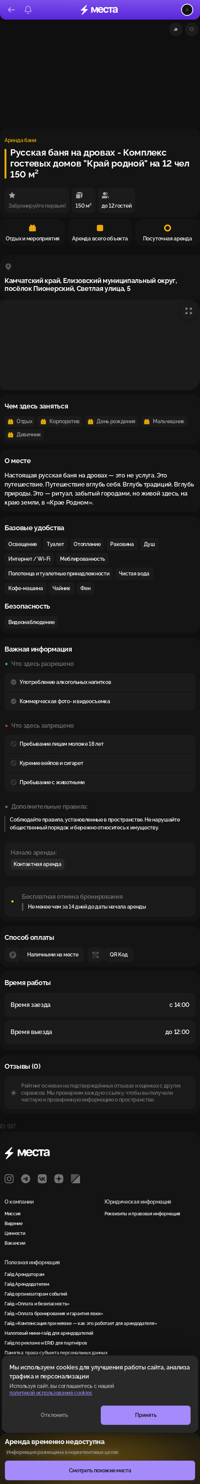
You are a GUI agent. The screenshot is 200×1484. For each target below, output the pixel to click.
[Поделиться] (176, 29)
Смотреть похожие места (100, 1470)
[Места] (99, 10)
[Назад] (11, 10)
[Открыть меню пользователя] (187, 10)
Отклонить (54, 1415)
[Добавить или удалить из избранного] (191, 29)
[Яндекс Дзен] (58, 1178)
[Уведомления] (28, 10)
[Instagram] (9, 1178)
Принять (146, 1415)
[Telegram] (25, 1178)
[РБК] (75, 1178)
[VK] (42, 1178)
